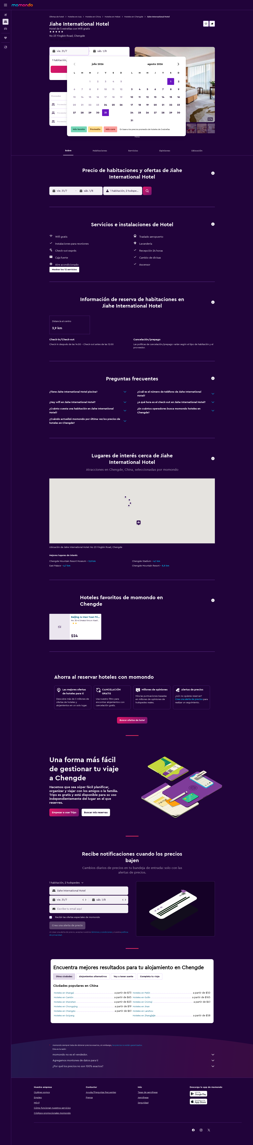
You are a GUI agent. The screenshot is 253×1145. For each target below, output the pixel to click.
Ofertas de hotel (56, 17)
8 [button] (90, 89)
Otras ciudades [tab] (64, 976)
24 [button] (105, 105)
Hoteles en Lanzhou (143, 1011)
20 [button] (74, 105)
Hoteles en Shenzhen (65, 1002)
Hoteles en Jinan (141, 1006)
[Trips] (5, 38)
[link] (132, 720)
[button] (5, 5)
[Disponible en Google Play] (198, 1094)
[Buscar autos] (5, 28)
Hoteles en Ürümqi (142, 1002)
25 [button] (113, 105)
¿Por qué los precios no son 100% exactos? (134, 1066)
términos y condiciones (101, 932)
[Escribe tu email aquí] (92, 909)
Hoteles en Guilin (141, 997)
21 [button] (82, 105)
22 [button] (89, 105)
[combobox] (92, 890)
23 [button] (97, 105)
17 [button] (105, 97)
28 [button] (82, 112)
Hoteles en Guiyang (64, 1016)
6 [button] (74, 89)
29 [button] (89, 112)
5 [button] (121, 81)
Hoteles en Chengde (133, 17)
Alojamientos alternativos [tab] (93, 976)
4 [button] (113, 81)
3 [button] (105, 81)
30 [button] (97, 112)
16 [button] (98, 97)
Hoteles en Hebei (112, 17)
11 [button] (113, 89)
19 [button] (121, 97)
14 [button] (82, 97)
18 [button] (113, 97)
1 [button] (89, 81)
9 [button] (98, 89)
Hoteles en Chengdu (64, 1011)
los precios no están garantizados (127, 1045)
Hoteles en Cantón (63, 997)
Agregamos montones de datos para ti (134, 1060)
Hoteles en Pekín (141, 993)
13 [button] (74, 97)
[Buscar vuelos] (5, 15)
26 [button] (121, 105)
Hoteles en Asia (74, 17)
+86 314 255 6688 (59, 39)
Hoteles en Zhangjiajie (144, 1016)
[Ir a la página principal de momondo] (22, 4)
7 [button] (82, 89)
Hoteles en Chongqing (66, 1006)
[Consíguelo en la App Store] (198, 1101)
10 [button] (105, 89)
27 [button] (74, 112)
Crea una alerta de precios (189, 699)
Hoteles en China (93, 17)
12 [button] (121, 89)
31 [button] (105, 112)
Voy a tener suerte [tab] (123, 976)
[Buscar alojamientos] (5, 22)
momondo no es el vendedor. (134, 1055)
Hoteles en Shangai (64, 993)
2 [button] (98, 81)
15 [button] (90, 97)
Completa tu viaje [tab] (150, 976)
